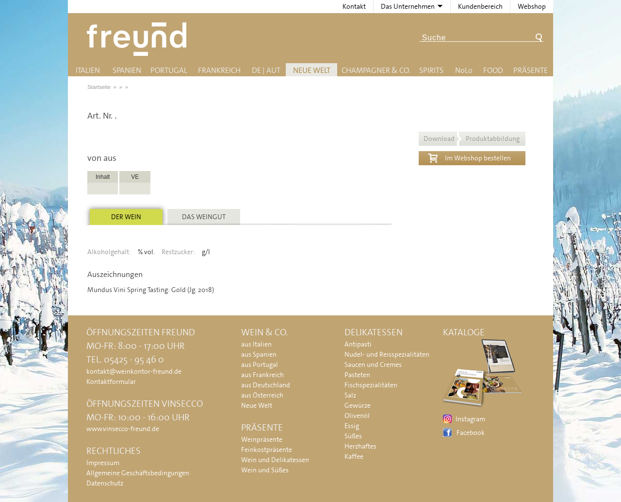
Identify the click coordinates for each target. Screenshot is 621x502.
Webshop (532, 6)
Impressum (102, 462)
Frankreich (219, 70)
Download (472, 138)
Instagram (470, 419)
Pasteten (357, 374)
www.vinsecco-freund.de (122, 428)
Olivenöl (357, 415)
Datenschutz (104, 483)
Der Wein (126, 216)
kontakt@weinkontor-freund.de (133, 371)
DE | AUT (266, 70)
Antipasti (358, 344)
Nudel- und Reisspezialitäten (386, 354)
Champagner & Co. (376, 70)
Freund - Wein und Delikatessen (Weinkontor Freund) (138, 39)
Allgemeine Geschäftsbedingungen (137, 472)
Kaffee (353, 456)
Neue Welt (311, 70)
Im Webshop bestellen (469, 157)
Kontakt (354, 6)
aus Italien (256, 344)
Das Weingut (204, 216)
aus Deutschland (265, 385)
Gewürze (357, 405)
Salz (350, 395)
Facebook (471, 432)
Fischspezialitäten (370, 385)
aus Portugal (259, 364)
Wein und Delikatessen (275, 459)
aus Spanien (259, 354)
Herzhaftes (360, 446)
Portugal (168, 70)
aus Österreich (262, 395)
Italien (88, 70)
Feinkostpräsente (266, 449)
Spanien (127, 70)
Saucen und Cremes (373, 364)
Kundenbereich (480, 6)
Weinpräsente (261, 439)
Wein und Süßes (265, 470)
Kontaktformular (111, 381)
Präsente (530, 70)
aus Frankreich (262, 374)
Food (493, 70)
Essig (351, 425)
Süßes (353, 436)
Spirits (431, 70)
